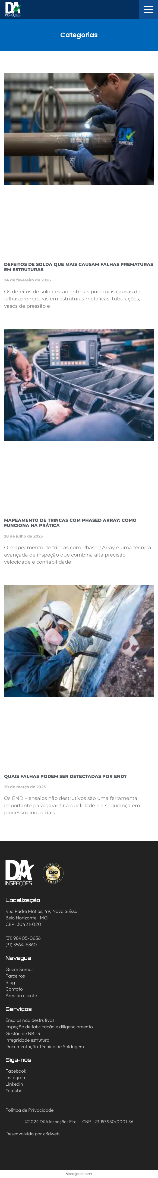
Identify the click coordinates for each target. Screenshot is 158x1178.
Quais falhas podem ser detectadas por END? (65, 776)
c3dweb (51, 1133)
